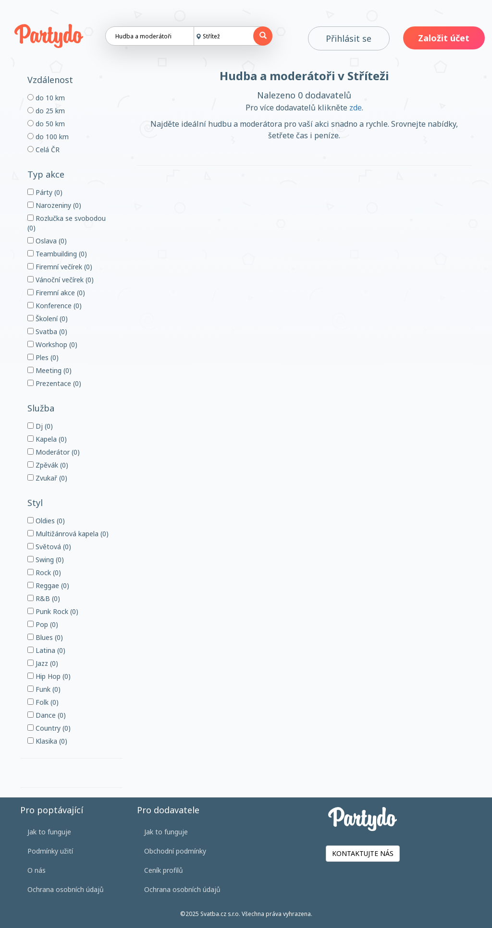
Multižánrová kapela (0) (68, 533)
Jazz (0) (42, 663)
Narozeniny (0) (54, 205)
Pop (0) (42, 624)
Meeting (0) (49, 370)
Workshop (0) (52, 344)
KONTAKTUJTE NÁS (363, 853)
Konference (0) (54, 305)
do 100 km (48, 136)
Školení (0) (47, 318)
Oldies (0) (46, 520)
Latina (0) (46, 650)
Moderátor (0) (53, 452)
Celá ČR (43, 149)
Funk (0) (44, 689)
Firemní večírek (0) (59, 266)
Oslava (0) (47, 240)
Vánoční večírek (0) (60, 279)
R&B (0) (43, 598)
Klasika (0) (47, 741)
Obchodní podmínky (175, 851)
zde (355, 107)
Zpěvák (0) (47, 465)
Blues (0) (45, 637)
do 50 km (46, 123)
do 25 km (46, 110)
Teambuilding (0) (57, 253)
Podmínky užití (50, 851)
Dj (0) (40, 426)
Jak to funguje (49, 831)
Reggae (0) (48, 585)
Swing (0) (45, 559)
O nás (36, 870)
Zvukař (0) (47, 477)
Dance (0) (46, 715)
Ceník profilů (163, 870)
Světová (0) (49, 546)
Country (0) (49, 728)
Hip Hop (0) (49, 676)
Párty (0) (44, 192)
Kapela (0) (47, 439)
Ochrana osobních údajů (65, 889)
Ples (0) (43, 357)
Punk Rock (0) (52, 611)
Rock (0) (44, 572)
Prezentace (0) (54, 383)
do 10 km (46, 97)
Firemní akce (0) (56, 292)
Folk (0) (43, 702)
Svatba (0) (47, 331)
